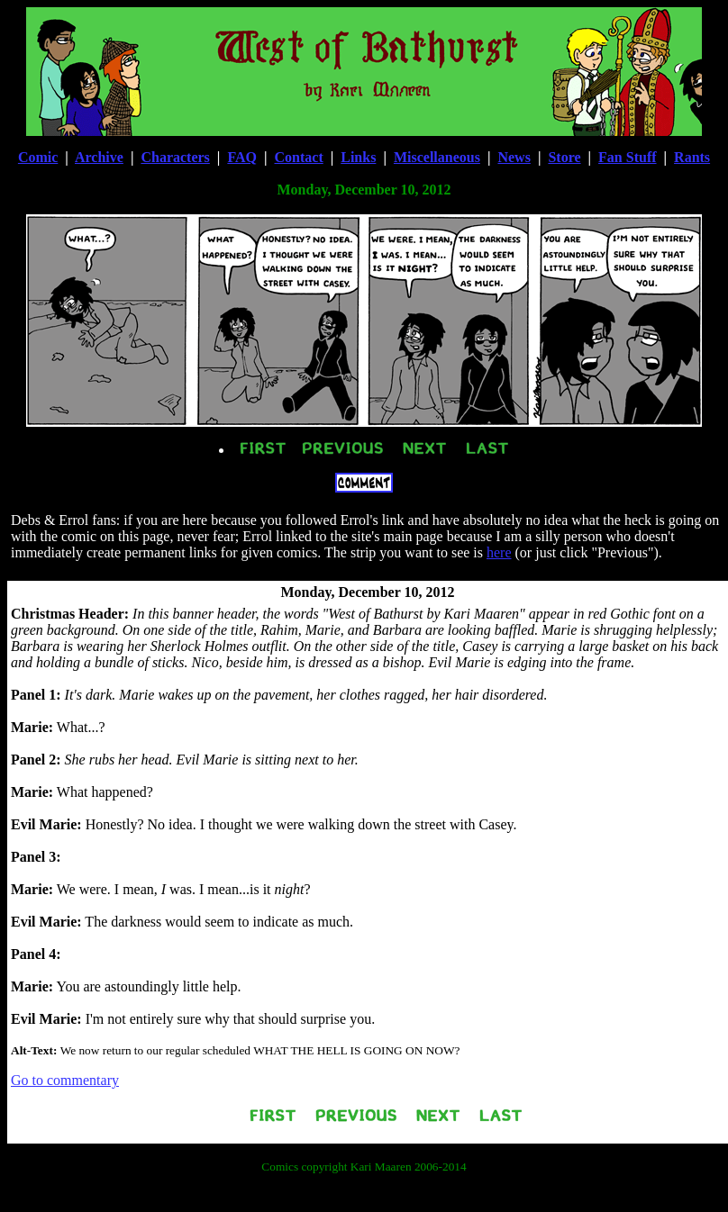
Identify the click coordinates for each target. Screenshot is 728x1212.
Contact (299, 157)
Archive (99, 157)
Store (564, 157)
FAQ (242, 157)
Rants (692, 157)
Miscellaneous (437, 157)
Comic (38, 157)
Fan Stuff (627, 157)
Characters (175, 157)
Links (358, 157)
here (499, 552)
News (513, 157)
